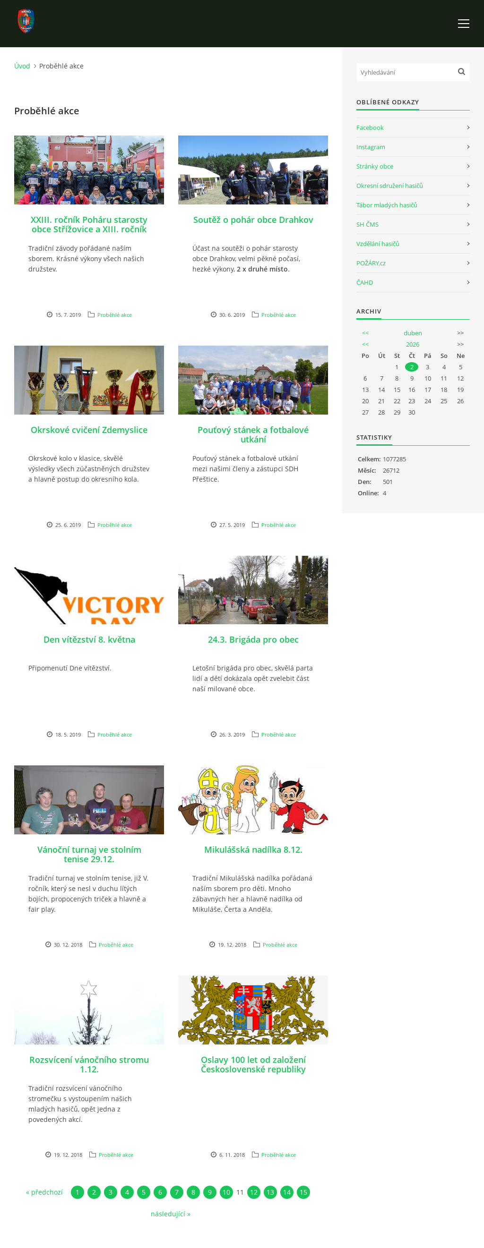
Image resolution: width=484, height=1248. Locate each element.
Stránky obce (374, 166)
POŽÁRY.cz (371, 263)
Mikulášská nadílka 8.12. (253, 849)
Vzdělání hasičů (377, 243)
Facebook (370, 127)
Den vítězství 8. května (89, 639)
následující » (170, 1213)
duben (413, 333)
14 (287, 1192)
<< (365, 333)
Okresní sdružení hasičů (389, 185)
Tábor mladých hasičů (386, 205)
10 (226, 1192)
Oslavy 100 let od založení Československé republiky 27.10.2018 (253, 1069)
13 (270, 1192)
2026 (412, 344)
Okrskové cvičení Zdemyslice (89, 429)
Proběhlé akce (114, 314)
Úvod (22, 65)
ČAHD (364, 282)
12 (254, 1192)
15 (303, 1192)
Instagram (370, 147)
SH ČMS (367, 224)
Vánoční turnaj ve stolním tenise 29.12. (89, 854)
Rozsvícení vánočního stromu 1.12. (89, 1064)
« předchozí (44, 1192)
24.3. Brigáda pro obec (253, 639)
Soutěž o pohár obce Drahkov (253, 219)
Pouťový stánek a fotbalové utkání (253, 434)
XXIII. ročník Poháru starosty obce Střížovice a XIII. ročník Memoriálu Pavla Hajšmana (89, 229)
